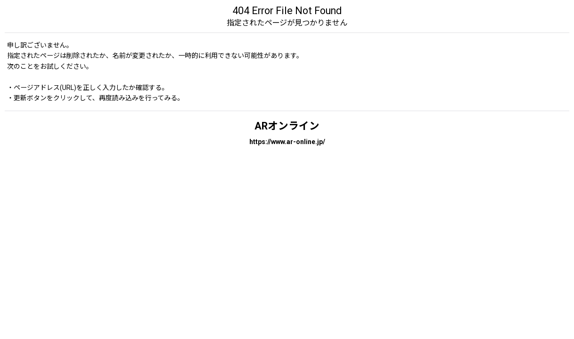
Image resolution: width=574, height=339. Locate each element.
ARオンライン (287, 126)
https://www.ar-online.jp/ (287, 141)
